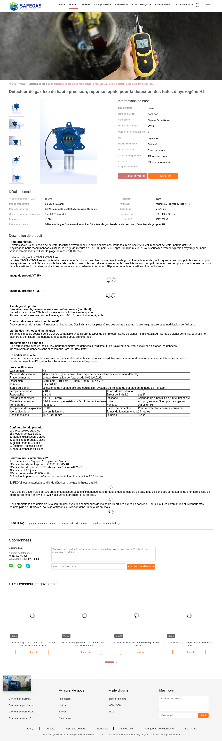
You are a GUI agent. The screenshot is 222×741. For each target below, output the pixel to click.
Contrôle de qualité (141, 4)
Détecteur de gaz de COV (21, 711)
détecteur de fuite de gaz (74, 523)
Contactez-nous (163, 4)
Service (62, 711)
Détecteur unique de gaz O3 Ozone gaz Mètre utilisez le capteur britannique (32, 644)
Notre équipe (65, 718)
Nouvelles (102, 728)
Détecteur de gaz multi (20, 698)
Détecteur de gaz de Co (20, 718)
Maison (61, 4)
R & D (112, 711)
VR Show (86, 4)
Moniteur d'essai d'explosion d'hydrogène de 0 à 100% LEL (136, 644)
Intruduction (64, 698)
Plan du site (126, 728)
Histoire (62, 705)
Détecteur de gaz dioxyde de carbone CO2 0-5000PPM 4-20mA (84, 644)
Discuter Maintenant (184, 4)
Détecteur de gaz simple (21, 705)
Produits (73, 4)
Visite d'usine (122, 4)
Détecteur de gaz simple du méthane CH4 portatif (189, 644)
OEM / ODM (115, 705)
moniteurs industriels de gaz (107, 523)
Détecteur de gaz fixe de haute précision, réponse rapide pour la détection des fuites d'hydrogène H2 (103, 84)
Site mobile (191, 728)
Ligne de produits (117, 698)
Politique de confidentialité (158, 728)
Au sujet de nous (102, 4)
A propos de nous (76, 728)
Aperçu (30, 728)
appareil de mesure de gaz (42, 523)
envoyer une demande (141, 566)
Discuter (163, 176)
